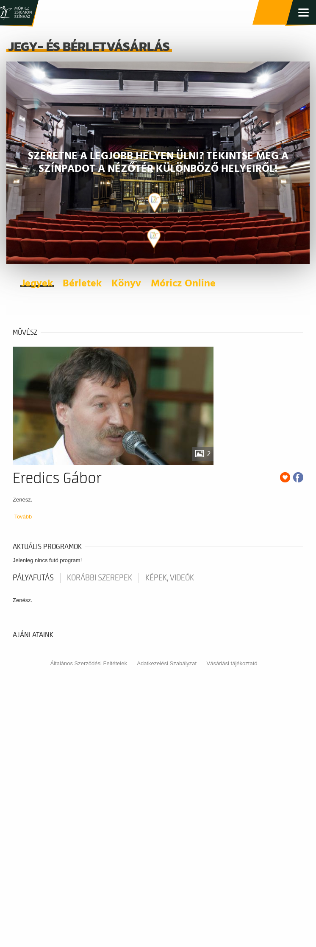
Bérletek (82, 284)
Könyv (126, 284)
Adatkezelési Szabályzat (167, 663)
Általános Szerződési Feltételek (88, 663)
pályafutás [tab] (33, 578)
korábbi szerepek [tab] (99, 578)
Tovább (23, 516)
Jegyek (37, 284)
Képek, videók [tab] (169, 578)
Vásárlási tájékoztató (232, 663)
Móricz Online (183, 284)
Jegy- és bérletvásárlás (274, 12)
